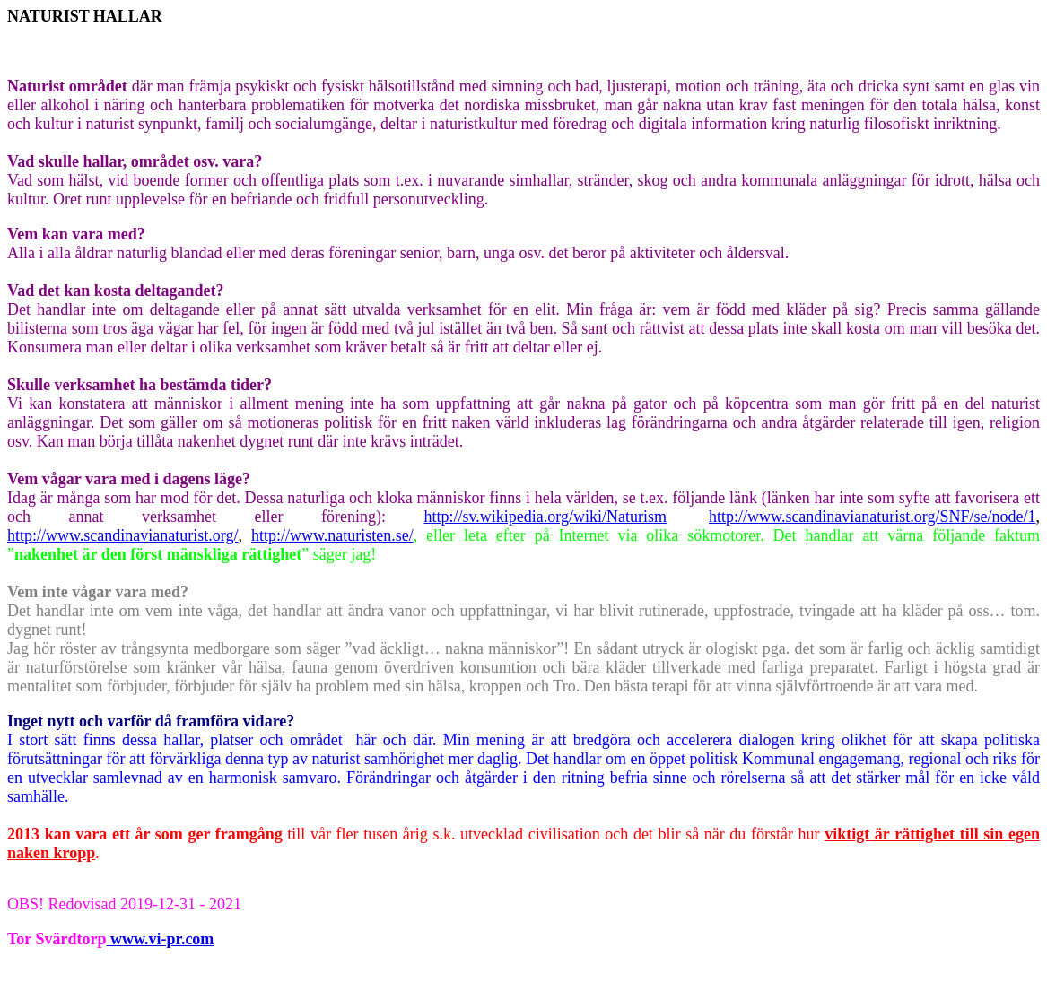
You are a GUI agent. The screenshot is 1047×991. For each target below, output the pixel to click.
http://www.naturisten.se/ (332, 535)
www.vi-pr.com (160, 939)
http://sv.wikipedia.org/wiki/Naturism (545, 517)
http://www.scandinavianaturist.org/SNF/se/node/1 (872, 517)
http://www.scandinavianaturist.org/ (122, 535)
